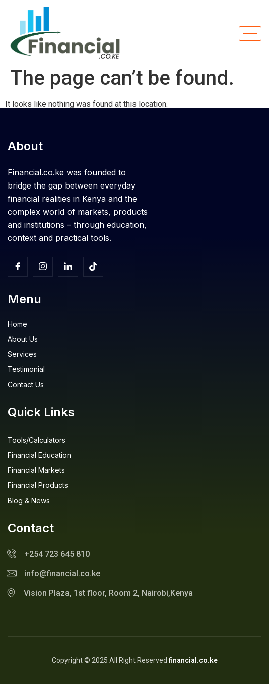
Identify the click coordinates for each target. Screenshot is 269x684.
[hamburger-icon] (250, 33)
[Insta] (43, 267)
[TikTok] (93, 267)
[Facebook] (18, 267)
